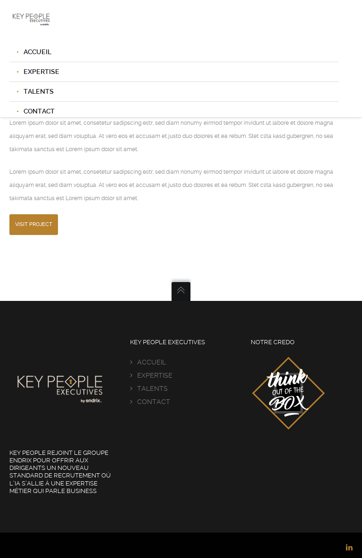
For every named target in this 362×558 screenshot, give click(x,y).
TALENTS (39, 91)
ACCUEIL (37, 52)
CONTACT (153, 401)
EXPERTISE (41, 71)
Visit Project (33, 224)
